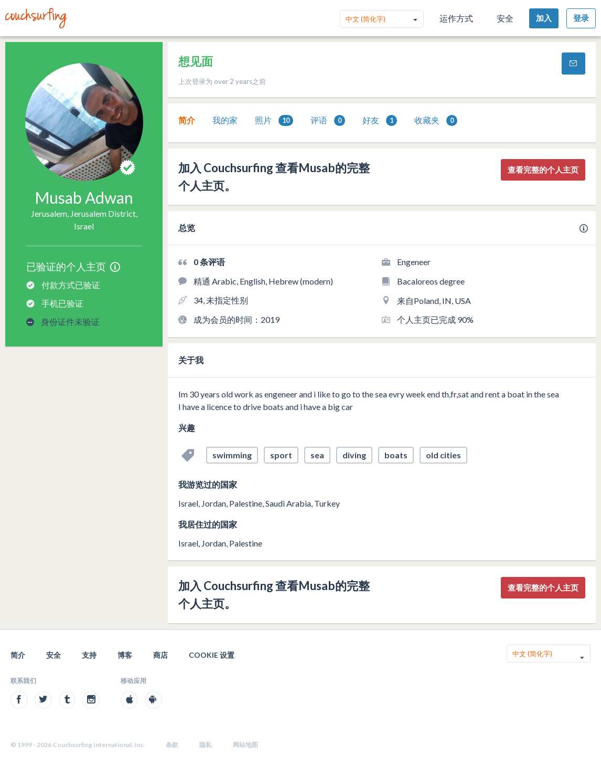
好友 (379, 120)
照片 (274, 120)
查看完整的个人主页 (543, 169)
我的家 (225, 120)
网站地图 (245, 745)
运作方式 (456, 18)
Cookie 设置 (211, 654)
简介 (186, 120)
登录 (581, 18)
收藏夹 (435, 120)
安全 (505, 18)
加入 (544, 18)
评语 (327, 120)
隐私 (205, 745)
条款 (172, 745)
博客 (124, 654)
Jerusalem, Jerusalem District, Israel (84, 219)
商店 (160, 654)
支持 (89, 654)
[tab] (186, 120)
